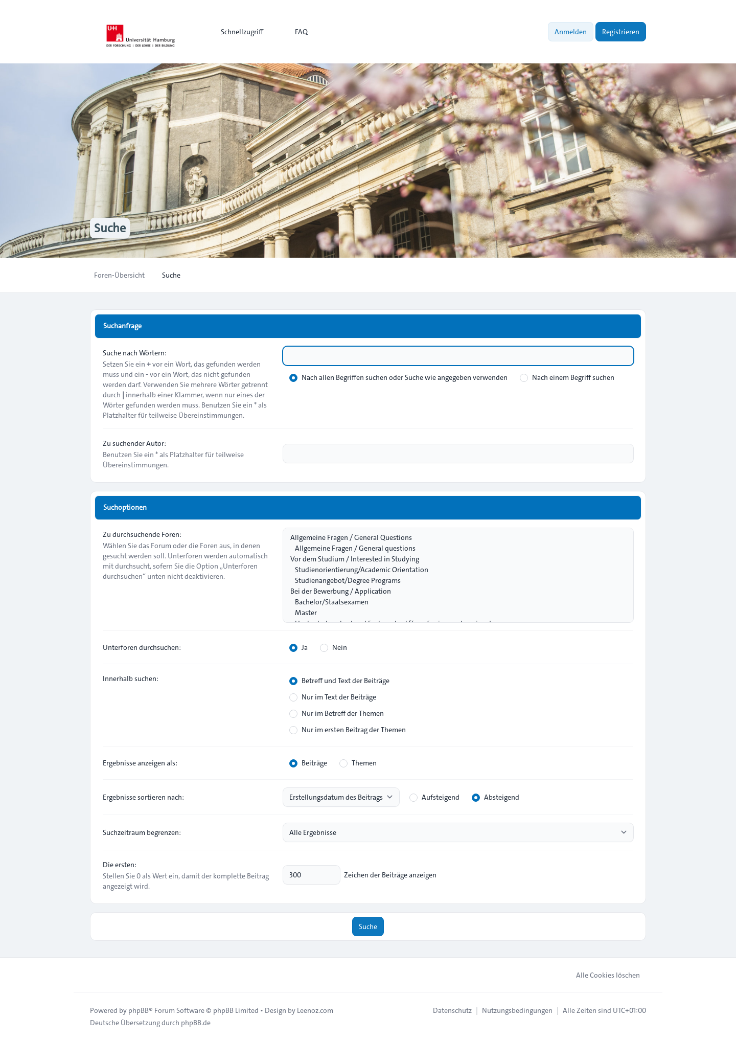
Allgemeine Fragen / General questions (453, 548)
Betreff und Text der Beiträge (339, 680)
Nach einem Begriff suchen (567, 377)
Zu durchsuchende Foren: (142, 534)
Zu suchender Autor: (134, 443)
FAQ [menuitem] (295, 32)
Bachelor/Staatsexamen (453, 602)
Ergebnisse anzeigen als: (140, 763)
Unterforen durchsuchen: (142, 647)
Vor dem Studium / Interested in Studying (453, 559)
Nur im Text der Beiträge (332, 697)
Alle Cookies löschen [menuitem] (601, 975)
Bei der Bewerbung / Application (453, 591)
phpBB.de (196, 1023)
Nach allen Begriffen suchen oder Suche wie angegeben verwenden (398, 377)
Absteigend (495, 797)
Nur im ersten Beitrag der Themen (347, 730)
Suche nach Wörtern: (135, 353)
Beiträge (308, 763)
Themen (358, 763)
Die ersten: (119, 865)
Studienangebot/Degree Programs (453, 580)
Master (453, 612)
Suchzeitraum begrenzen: (142, 832)
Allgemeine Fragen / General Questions (453, 537)
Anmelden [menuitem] (571, 32)
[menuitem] (237, 31)
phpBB (138, 1010)
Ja (298, 647)
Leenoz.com (315, 1010)
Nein (333, 647)
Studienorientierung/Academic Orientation (453, 569)
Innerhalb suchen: (130, 678)
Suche (368, 926)
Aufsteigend (434, 797)
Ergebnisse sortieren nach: (143, 797)
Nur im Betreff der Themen (336, 713)
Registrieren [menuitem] (620, 32)
